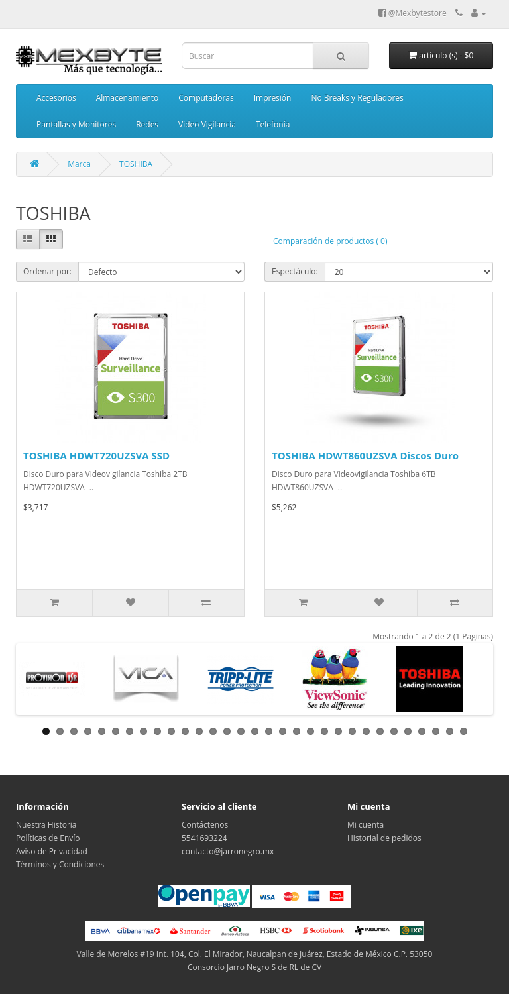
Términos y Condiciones (60, 864)
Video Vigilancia (207, 124)
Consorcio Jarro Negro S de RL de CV (254, 967)
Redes (147, 124)
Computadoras (205, 97)
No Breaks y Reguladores (357, 97)
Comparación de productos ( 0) (330, 241)
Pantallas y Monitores (76, 124)
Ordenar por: (47, 271)
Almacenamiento (127, 97)
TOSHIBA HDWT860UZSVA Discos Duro (365, 455)
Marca (79, 164)
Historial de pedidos (384, 838)
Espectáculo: (295, 271)
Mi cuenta (365, 824)
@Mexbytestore (412, 13)
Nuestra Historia (46, 824)
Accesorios (56, 97)
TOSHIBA (135, 164)
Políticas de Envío (48, 838)
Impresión (273, 97)
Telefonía (273, 124)
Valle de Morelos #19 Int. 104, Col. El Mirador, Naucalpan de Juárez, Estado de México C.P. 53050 (255, 954)
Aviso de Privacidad (51, 851)
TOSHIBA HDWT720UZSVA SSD (96, 455)
